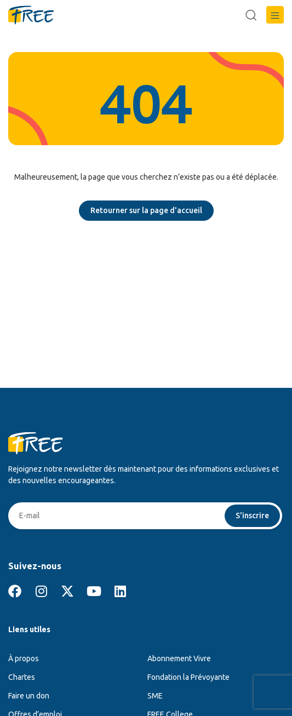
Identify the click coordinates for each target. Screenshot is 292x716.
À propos (23, 658)
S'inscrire (252, 515)
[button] (275, 15)
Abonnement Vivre (179, 658)
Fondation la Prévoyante (188, 677)
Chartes (21, 677)
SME (155, 695)
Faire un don (28, 695)
